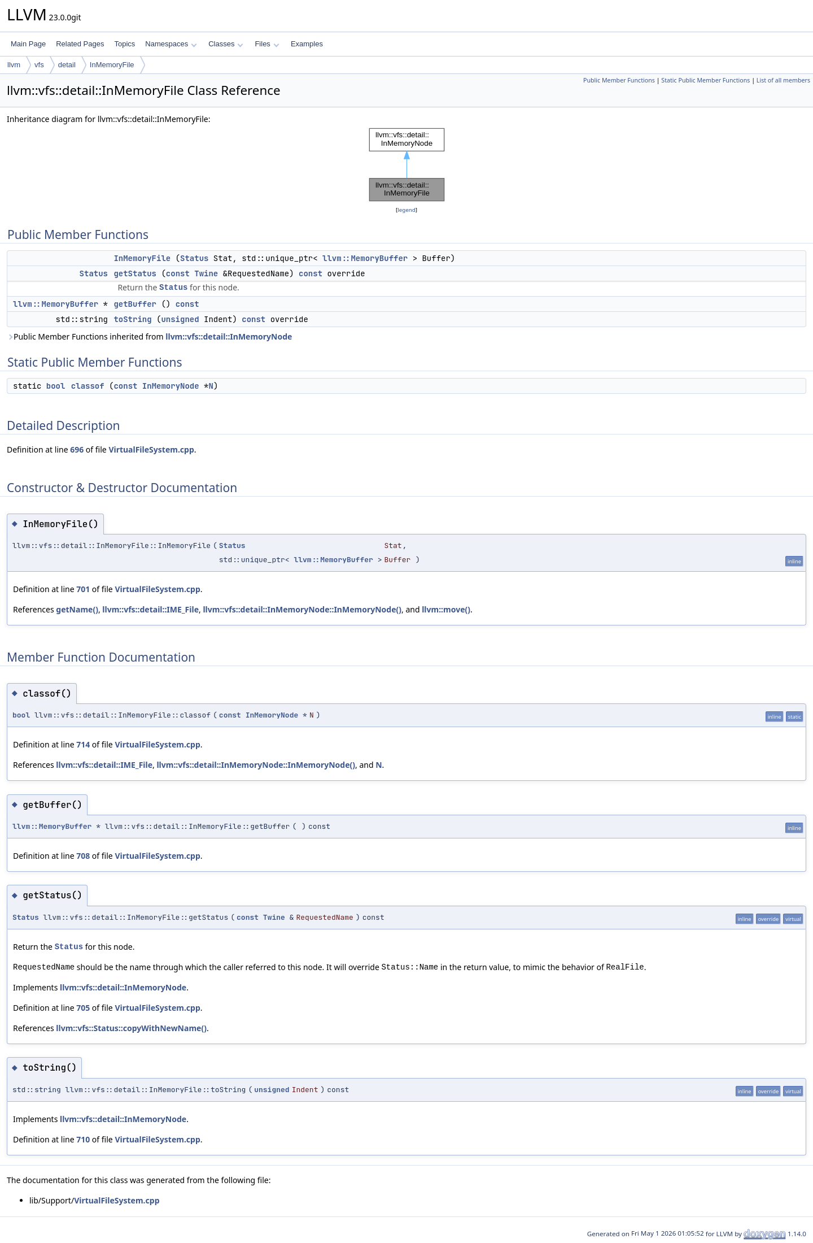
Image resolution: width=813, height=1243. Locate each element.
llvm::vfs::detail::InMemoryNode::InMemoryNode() (302, 609)
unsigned (180, 319)
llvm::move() (446, 609)
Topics (124, 44)
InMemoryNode (170, 386)
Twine (206, 273)
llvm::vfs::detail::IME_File (150, 609)
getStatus (134, 273)
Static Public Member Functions (705, 80)
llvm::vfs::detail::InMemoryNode (228, 336)
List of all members (783, 80)
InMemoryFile (112, 64)
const (178, 273)
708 (83, 855)
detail (67, 64)
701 (83, 589)
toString (132, 319)
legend (406, 210)
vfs (39, 64)
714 (83, 744)
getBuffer (134, 304)
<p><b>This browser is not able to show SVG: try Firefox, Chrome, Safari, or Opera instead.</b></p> (406, 164)
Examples (307, 44)
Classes (225, 44)
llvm (13, 64)
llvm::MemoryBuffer (365, 258)
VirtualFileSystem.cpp (151, 449)
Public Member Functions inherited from (149, 336)
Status (194, 258)
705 (83, 1007)
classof (87, 386)
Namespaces (170, 44)
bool (55, 386)
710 (83, 1139)
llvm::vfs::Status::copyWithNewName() (131, 1028)
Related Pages (80, 44)
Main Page (28, 44)
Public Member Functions (619, 80)
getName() (77, 609)
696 (77, 449)
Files (267, 44)
